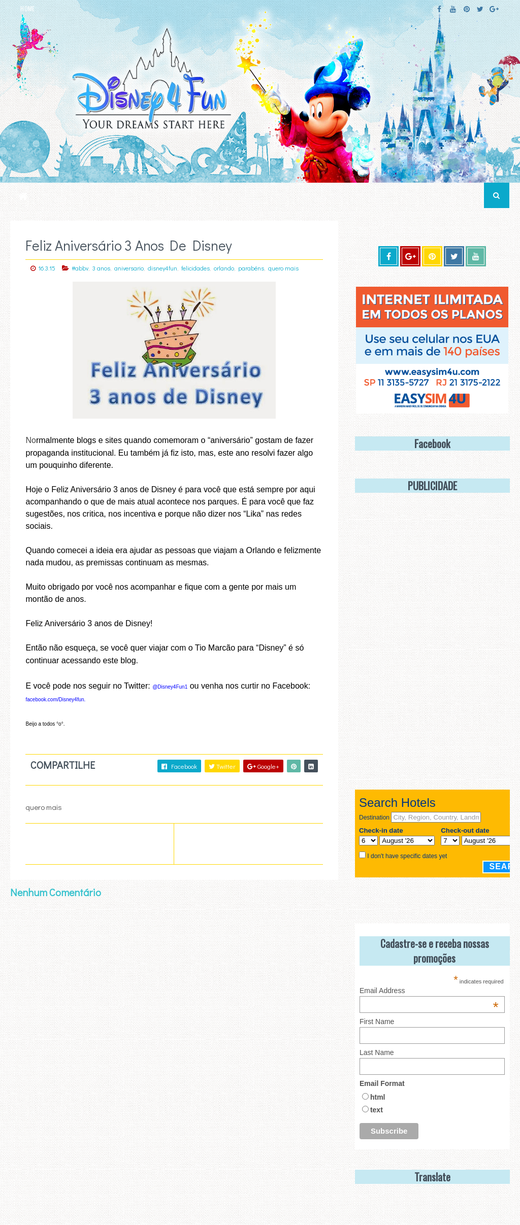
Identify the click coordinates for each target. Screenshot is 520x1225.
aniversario (129, 268)
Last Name (377, 1052)
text (376, 1110)
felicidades (195, 268)
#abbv (80, 268)
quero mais (283, 268)
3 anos (101, 268)
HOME (27, 9)
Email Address (429, 990)
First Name (377, 1021)
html (377, 1097)
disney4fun (162, 268)
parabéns (251, 268)
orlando (224, 268)
